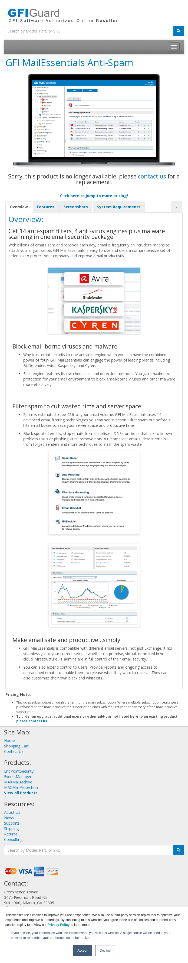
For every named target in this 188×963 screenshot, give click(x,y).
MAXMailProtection (21, 787)
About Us (12, 812)
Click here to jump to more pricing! (94, 195)
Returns (11, 834)
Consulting (13, 839)
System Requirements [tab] (118, 206)
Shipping (11, 828)
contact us (152, 176)
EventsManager (17, 776)
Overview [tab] (19, 206)
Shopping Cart (16, 746)
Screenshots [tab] (76, 206)
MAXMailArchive (18, 782)
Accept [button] (82, 950)
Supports (12, 823)
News (9, 817)
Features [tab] (45, 206)
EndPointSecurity (19, 771)
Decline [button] (105, 950)
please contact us (31, 721)
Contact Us (14, 751)
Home (9, 740)
